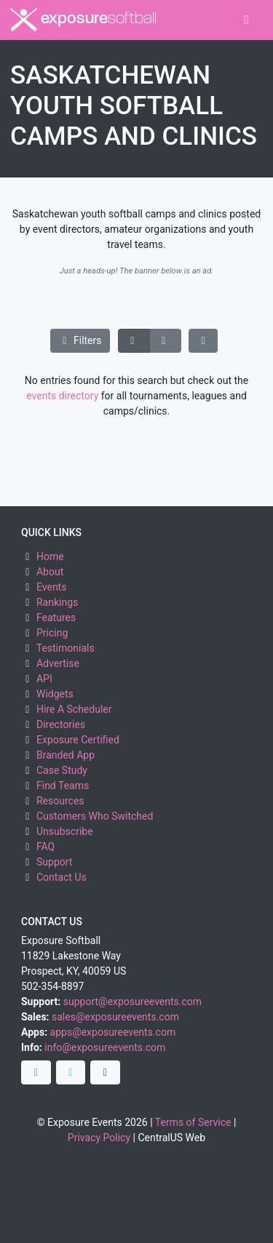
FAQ (45, 846)
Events (51, 587)
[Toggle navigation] (246, 20)
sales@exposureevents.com (115, 1017)
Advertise (57, 663)
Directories (60, 724)
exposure (83, 19)
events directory (62, 395)
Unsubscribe (64, 831)
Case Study (61, 770)
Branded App (65, 755)
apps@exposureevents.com (113, 1032)
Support (54, 862)
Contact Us (61, 877)
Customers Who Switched (94, 816)
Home (50, 556)
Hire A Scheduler (73, 709)
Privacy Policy (99, 1137)
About (49, 571)
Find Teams (62, 785)
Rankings (57, 602)
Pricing (52, 633)
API (44, 678)
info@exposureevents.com (104, 1047)
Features (56, 617)
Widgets (55, 694)
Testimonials (65, 648)
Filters (80, 340)
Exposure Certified (77, 740)
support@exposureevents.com (132, 1001)
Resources (60, 801)
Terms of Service (193, 1122)
